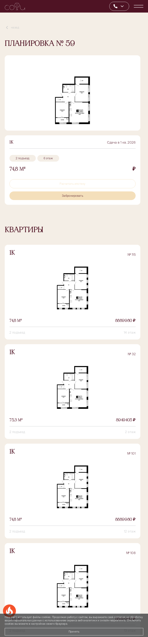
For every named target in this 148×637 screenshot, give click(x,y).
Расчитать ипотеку (72, 183)
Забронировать (72, 195)
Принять (74, 631)
